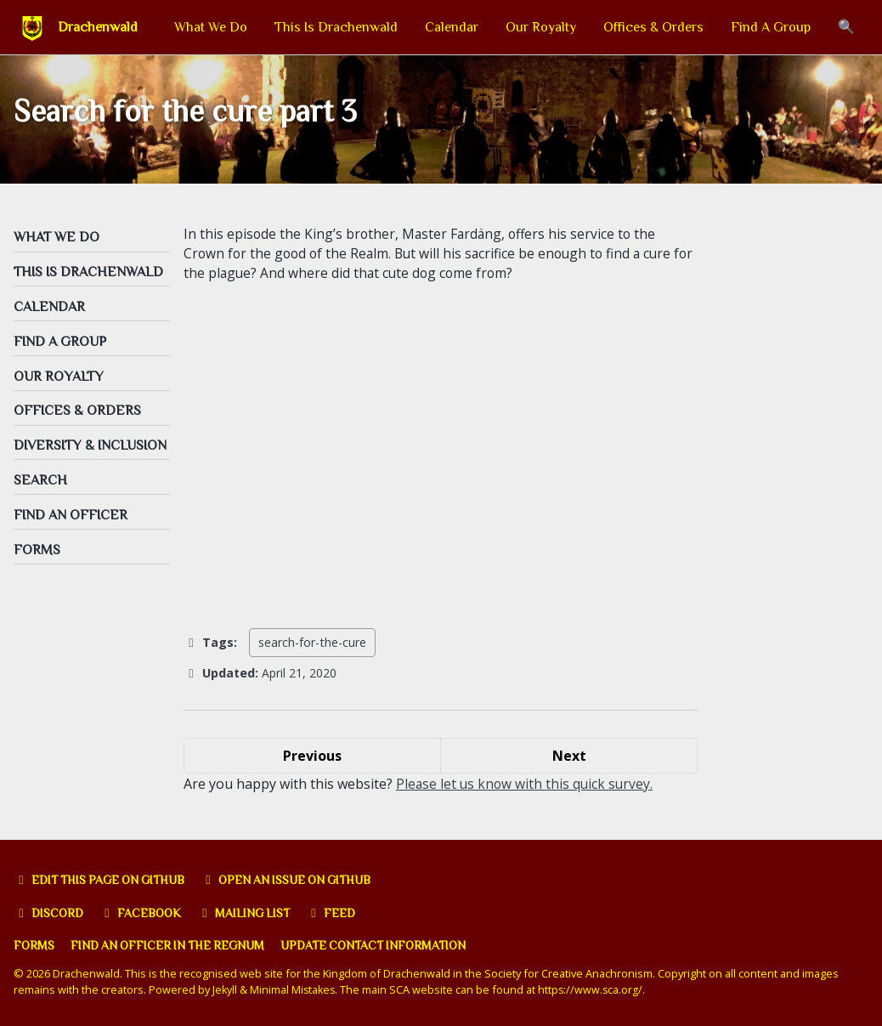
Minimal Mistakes (294, 990)
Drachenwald (98, 27)
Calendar (451, 27)
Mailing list (253, 913)
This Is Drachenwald (336, 27)
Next (569, 760)
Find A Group (771, 27)
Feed (343, 913)
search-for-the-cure (312, 648)
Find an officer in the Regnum (173, 946)
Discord (51, 913)
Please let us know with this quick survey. (526, 788)
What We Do (210, 27)
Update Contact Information (387, 946)
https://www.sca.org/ (594, 990)
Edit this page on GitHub (105, 880)
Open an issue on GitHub (302, 880)
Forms (34, 946)
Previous (312, 760)
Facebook (146, 913)
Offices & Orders (653, 27)
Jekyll (225, 990)
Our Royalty (541, 27)
